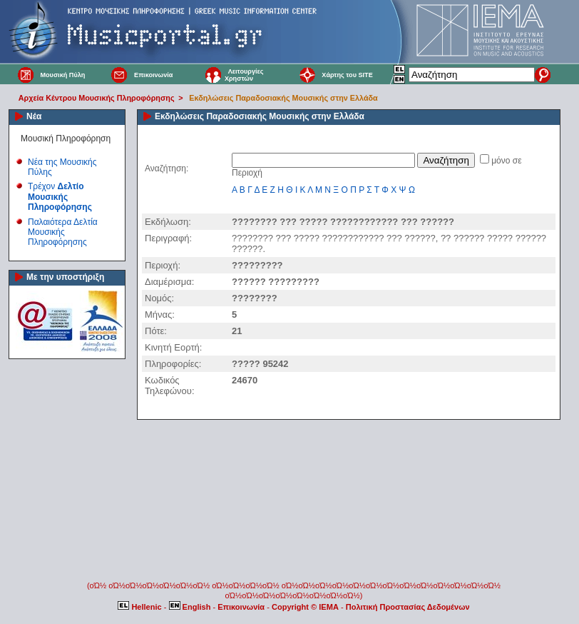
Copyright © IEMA (305, 607)
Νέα (33, 116)
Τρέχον (60, 196)
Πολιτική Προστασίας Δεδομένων (408, 607)
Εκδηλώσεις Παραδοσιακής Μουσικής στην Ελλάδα (283, 98)
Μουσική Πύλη (62, 75)
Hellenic (140, 607)
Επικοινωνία (153, 75)
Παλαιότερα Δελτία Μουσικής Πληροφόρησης (63, 232)
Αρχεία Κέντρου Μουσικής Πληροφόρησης (97, 98)
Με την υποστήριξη (65, 277)
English (191, 607)
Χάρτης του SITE (347, 75)
